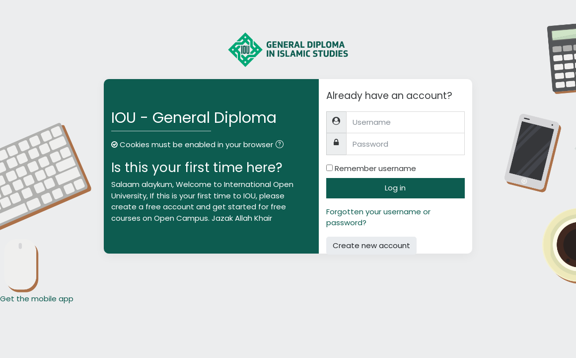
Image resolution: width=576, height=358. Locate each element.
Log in (395, 187)
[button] (281, 145)
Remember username (375, 168)
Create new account (371, 245)
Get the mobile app (36, 298)
